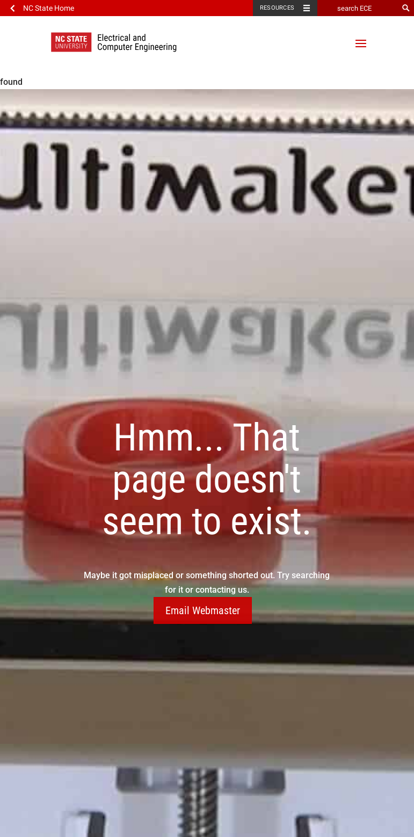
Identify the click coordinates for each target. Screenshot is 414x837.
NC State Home (48, 8)
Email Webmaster (202, 610)
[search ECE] (357, 8)
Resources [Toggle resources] (277, 7)
